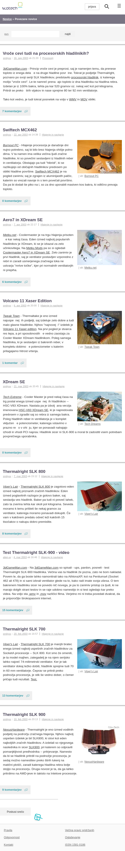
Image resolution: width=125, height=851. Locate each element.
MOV (84, 99)
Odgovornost (12, 837)
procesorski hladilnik (84, 77)
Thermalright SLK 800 (24, 471)
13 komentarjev (12, 695)
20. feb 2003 (21, 633)
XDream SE (14, 381)
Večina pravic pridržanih (79, 830)
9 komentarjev (12, 789)
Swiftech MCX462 (20, 130)
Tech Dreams (92, 424)
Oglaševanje (72, 837)
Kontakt (8, 844)
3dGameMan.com (15, 68)
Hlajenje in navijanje (53, 134)
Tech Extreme (12, 397)
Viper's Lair (91, 513)
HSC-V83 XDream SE (33, 410)
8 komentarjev (12, 533)
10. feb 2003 (21, 719)
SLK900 (34, 747)
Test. (34, 679)
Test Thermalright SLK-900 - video (36, 552)
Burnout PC (91, 176)
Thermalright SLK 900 (24, 714)
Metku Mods (34, 248)
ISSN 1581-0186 (75, 844)
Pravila (8, 830)
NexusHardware (94, 761)
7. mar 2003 (20, 476)
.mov (43, 594)
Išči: (6, 34)
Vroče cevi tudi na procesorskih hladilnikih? (46, 53)
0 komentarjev (12, 201)
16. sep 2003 (21, 58)
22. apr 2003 (21, 134)
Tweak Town (92, 347)
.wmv (32, 594)
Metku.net (90, 267)
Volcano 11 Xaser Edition (27, 300)
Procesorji (47, 58)
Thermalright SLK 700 (24, 629)
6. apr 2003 (20, 305)
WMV (73, 99)
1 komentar (10, 363)
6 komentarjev (12, 282)
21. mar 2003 (21, 386)
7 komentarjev (12, 111)
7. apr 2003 (20, 224)
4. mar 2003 (20, 557)
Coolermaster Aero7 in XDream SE (26, 252)
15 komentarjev (12, 610)
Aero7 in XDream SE (23, 219)
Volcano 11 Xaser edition (20, 329)
